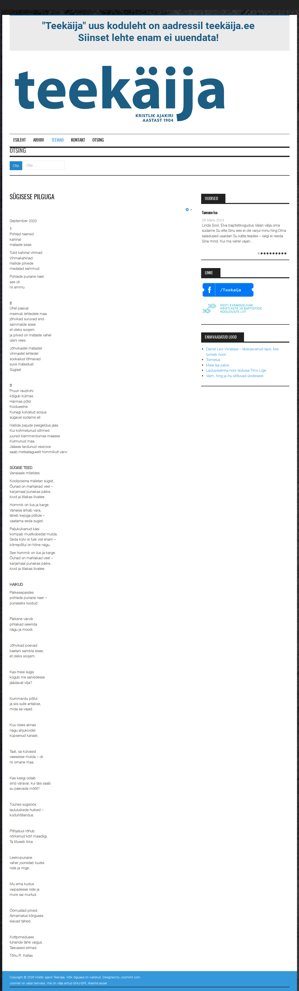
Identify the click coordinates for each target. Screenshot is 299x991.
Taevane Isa (209, 213)
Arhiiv (38, 140)
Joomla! (15, 983)
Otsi (16, 165)
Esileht (19, 140)
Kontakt (78, 140)
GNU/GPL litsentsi (85, 983)
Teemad (58, 140)
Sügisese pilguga (32, 197)
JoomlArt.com (130, 977)
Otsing (98, 140)
